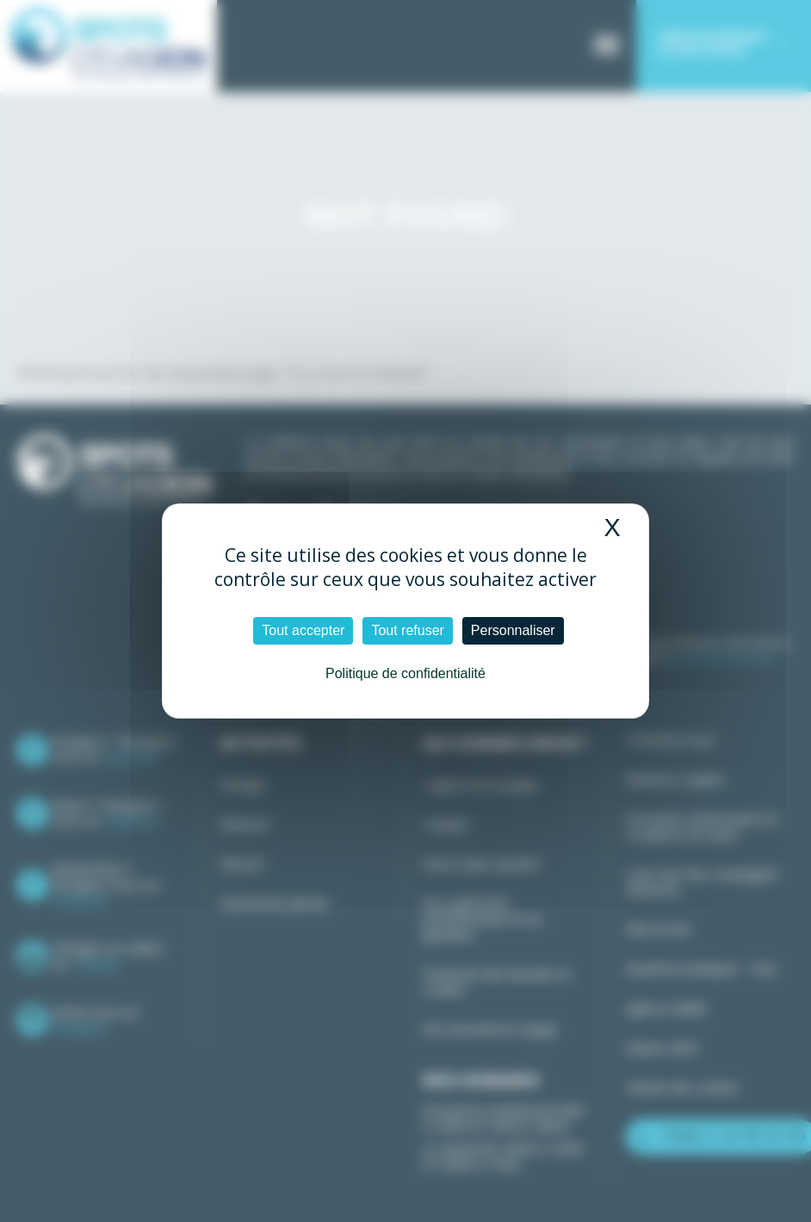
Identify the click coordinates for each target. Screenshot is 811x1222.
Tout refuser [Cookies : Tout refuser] (407, 630)
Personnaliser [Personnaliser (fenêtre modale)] (513, 630)
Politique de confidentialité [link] (405, 673)
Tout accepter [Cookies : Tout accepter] (303, 630)
